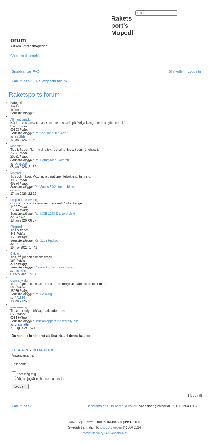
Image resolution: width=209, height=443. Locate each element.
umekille (20, 271)
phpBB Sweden (111, 427)
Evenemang (18, 307)
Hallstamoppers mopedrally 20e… (58, 321)
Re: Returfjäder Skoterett (51, 160)
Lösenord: (19, 364)
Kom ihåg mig (24, 374)
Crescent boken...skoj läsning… (56, 267)
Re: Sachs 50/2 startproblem (54, 187)
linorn (18, 190)
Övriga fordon (19, 280)
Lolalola (19, 217)
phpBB (85, 422)
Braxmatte (21, 324)
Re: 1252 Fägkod (46, 240)
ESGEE (19, 136)
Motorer (15, 173)
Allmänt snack (20, 119)
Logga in (20, 350)
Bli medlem (43, 350)
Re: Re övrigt (43, 294)
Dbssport (20, 163)
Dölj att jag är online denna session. (39, 379)
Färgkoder (17, 227)
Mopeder (16, 146)
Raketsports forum (34, 94)
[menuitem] (36, 71)
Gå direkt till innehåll (25, 55)
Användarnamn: (23, 355)
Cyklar (14, 253)
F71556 (19, 244)
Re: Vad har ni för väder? (51, 133)
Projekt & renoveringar (26, 200)
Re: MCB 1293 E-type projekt (54, 213)
